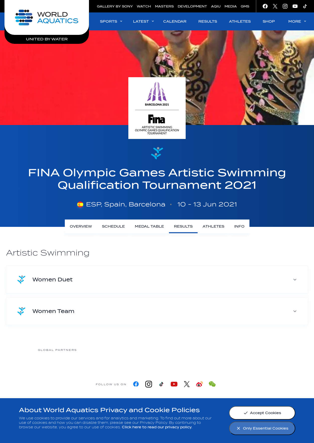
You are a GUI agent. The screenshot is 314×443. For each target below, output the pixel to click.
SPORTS (111, 21)
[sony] (216, 350)
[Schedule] (113, 226)
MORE (297, 21)
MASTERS (164, 6)
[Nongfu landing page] (136, 350)
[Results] (183, 226)
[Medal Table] (149, 226)
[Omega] (176, 350)
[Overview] (81, 226)
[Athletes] (213, 226)
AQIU (216, 6)
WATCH (144, 6)
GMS (245, 6)
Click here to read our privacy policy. (157, 427)
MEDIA (231, 6)
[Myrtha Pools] (96, 350)
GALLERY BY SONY (115, 6)
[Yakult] (256, 350)
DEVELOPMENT (192, 6)
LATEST (144, 21)
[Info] (239, 226)
